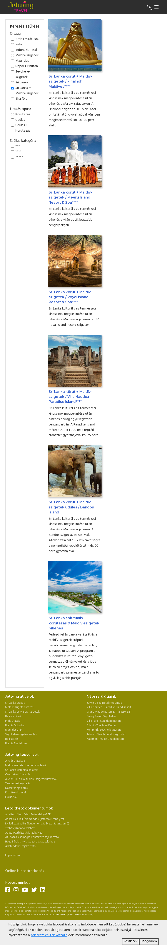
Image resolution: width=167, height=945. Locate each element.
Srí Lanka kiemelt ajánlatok (21, 770)
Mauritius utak (13, 730)
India (18, 44)
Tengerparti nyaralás (17, 783)
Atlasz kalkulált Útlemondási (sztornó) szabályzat (34, 819)
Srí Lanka (21, 82)
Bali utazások (13, 716)
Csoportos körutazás (17, 774)
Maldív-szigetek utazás (19, 707)
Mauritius (22, 61)
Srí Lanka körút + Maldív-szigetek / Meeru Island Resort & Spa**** (70, 197)
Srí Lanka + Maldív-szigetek (26, 91)
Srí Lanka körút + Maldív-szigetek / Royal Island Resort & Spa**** (70, 297)
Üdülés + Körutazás (22, 128)
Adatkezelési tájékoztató (49, 935)
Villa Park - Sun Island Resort (104, 721)
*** (17, 146)
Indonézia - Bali (26, 50)
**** (18, 151)
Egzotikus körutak (16, 792)
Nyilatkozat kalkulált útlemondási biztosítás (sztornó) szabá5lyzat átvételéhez (37, 826)
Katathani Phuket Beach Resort (105, 739)
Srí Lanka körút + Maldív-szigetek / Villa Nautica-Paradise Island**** (70, 397)
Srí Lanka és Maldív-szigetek (22, 712)
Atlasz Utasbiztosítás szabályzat (24, 833)
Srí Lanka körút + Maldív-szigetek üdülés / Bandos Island (71, 507)
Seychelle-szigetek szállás (21, 734)
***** (19, 157)
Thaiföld (21, 99)
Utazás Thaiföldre (16, 743)
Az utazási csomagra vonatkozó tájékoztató (32, 837)
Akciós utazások (15, 761)
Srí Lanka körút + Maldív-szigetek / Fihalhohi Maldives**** (70, 81)
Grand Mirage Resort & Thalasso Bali (109, 712)
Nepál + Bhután (26, 66)
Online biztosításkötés (24, 871)
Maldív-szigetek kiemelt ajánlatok (25, 765)
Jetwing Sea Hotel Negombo (104, 703)
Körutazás (22, 114)
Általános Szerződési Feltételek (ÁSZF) (28, 814)
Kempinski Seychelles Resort (104, 730)
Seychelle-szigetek (22, 74)
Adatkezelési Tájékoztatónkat (66, 915)
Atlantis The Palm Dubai (101, 725)
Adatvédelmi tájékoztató (20, 846)
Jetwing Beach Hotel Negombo (106, 734)
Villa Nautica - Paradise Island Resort (109, 707)
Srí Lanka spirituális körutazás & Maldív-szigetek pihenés (74, 623)
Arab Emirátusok (27, 39)
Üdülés (20, 120)
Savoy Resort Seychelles (101, 716)
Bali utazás (11, 739)
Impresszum (12, 855)
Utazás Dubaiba (15, 725)
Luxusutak (11, 797)
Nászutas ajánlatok (17, 788)
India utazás (12, 721)
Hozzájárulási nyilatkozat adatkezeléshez (30, 841)
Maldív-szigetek (26, 55)
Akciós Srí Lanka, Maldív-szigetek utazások (31, 779)
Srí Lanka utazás (15, 703)
